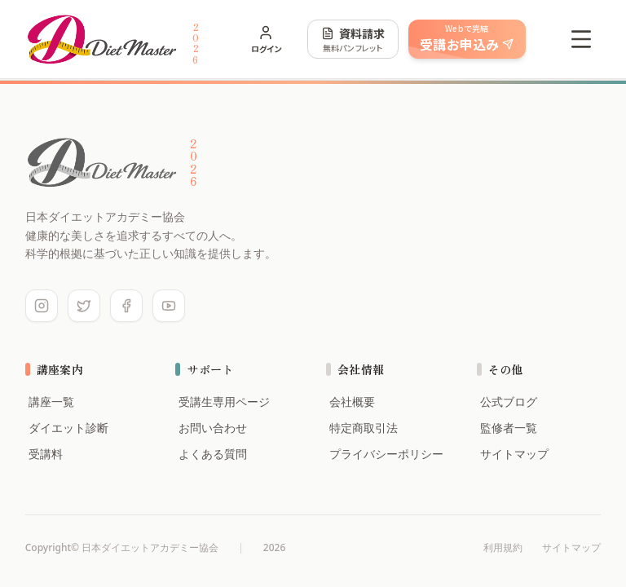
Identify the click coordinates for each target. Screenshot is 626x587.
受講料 (44, 453)
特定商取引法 (362, 427)
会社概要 (350, 401)
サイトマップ (513, 453)
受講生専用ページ (222, 401)
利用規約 (502, 547)
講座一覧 (49, 401)
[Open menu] (581, 39)
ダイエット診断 (66, 427)
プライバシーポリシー (384, 453)
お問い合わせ (211, 427)
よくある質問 (211, 453)
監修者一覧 (507, 427)
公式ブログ (507, 401)
